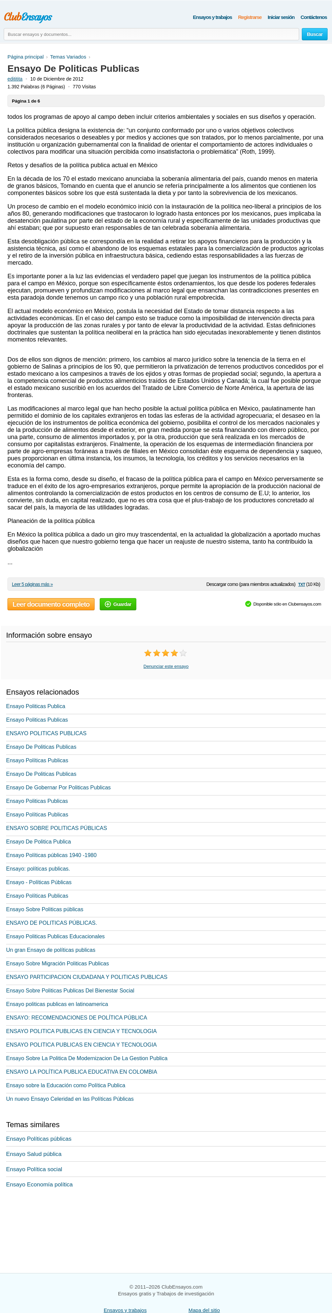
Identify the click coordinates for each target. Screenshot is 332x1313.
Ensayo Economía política (39, 1184)
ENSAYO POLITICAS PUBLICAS (46, 733)
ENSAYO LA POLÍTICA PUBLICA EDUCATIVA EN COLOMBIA (81, 1072)
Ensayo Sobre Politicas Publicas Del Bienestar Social (70, 990)
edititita (14, 79)
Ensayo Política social (34, 1169)
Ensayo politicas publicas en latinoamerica (57, 1004)
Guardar (118, 604)
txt (301, 584)
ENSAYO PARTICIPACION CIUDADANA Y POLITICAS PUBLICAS (87, 977)
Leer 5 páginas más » (32, 584)
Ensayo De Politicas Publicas (41, 747)
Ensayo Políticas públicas (39, 1139)
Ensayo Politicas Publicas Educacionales (55, 936)
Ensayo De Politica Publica (38, 842)
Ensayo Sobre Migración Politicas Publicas (57, 963)
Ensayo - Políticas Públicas (39, 882)
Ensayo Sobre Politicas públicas (44, 909)
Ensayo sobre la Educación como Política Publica (65, 1085)
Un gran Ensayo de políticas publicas (50, 950)
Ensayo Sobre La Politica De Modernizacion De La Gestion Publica (87, 1058)
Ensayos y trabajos (212, 17)
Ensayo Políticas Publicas (37, 760)
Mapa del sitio (204, 1310)
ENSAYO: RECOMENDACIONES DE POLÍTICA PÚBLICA (76, 1018)
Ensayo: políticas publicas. (38, 869)
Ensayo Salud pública (34, 1154)
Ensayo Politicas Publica (35, 706)
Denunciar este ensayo (166, 666)
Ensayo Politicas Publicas (37, 720)
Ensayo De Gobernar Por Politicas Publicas (58, 787)
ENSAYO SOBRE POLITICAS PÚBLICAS (56, 828)
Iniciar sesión (281, 17)
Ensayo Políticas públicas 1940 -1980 (51, 855)
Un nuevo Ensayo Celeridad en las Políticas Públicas (70, 1099)
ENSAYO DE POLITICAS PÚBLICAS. (51, 923)
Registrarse (249, 17)
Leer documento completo (51, 604)
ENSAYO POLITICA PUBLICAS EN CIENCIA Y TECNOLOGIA (81, 1031)
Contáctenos (313, 17)
